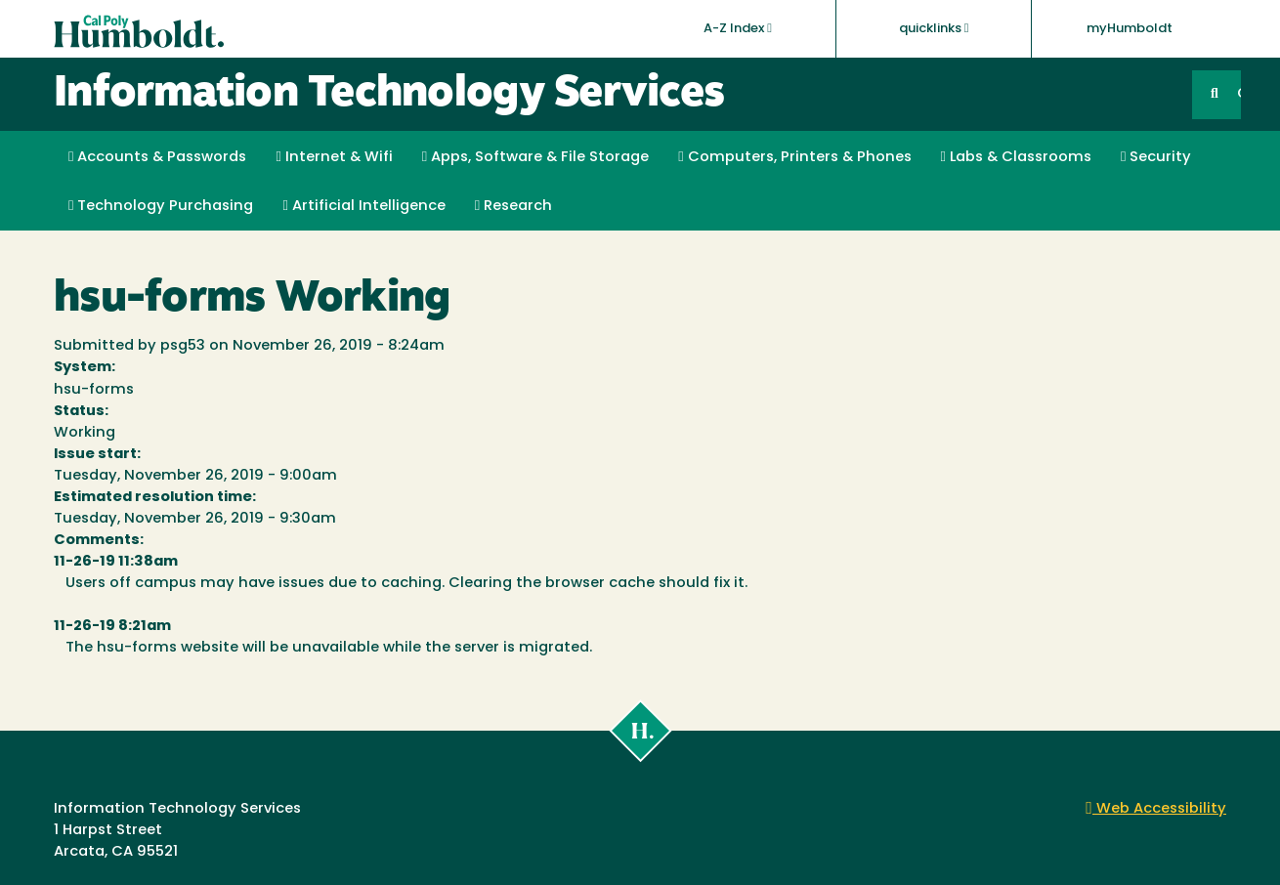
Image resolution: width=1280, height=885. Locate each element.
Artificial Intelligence (363, 206)
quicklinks (934, 28)
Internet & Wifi (334, 157)
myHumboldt (1130, 28)
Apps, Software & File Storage (535, 157)
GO (1239, 94)
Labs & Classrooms (1016, 157)
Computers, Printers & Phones (794, 157)
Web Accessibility (1156, 809)
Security (1156, 157)
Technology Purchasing (160, 206)
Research (513, 206)
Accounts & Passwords (157, 157)
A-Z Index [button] (738, 28)
